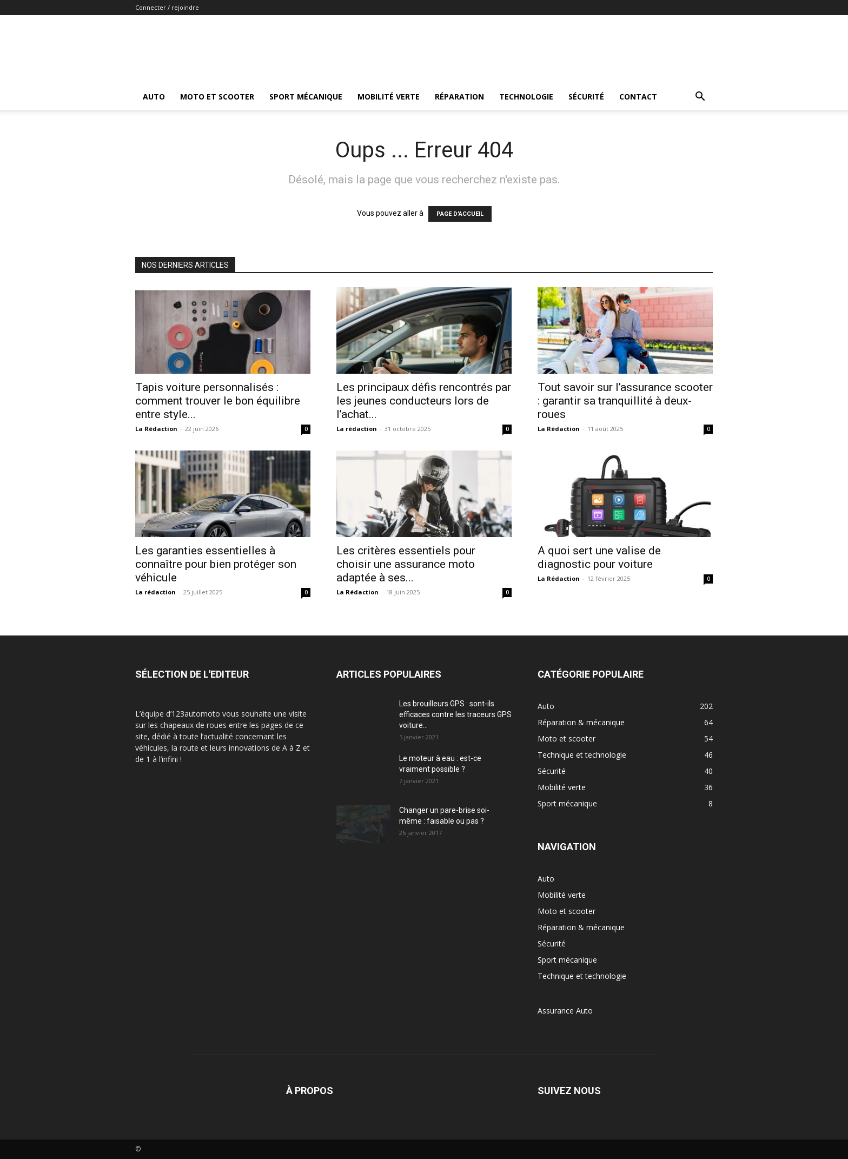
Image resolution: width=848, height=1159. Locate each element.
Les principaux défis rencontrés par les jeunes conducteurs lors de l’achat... (423, 401)
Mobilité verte (388, 96)
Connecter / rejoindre (167, 7)
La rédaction (356, 429)
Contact (638, 96)
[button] (700, 97)
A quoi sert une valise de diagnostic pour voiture (599, 557)
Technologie (526, 96)
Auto (154, 96)
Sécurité (586, 96)
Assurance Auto (565, 1010)
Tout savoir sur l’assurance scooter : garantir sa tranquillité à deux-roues (625, 401)
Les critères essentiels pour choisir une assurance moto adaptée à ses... (405, 564)
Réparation (459, 96)
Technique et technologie (582, 976)
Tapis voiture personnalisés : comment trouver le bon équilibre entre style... (217, 401)
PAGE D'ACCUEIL (459, 213)
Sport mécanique (305, 96)
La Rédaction (156, 429)
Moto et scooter (217, 96)
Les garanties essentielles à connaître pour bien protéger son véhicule (215, 564)
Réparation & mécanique (581, 927)
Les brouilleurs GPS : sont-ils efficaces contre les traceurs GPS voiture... (455, 714)
